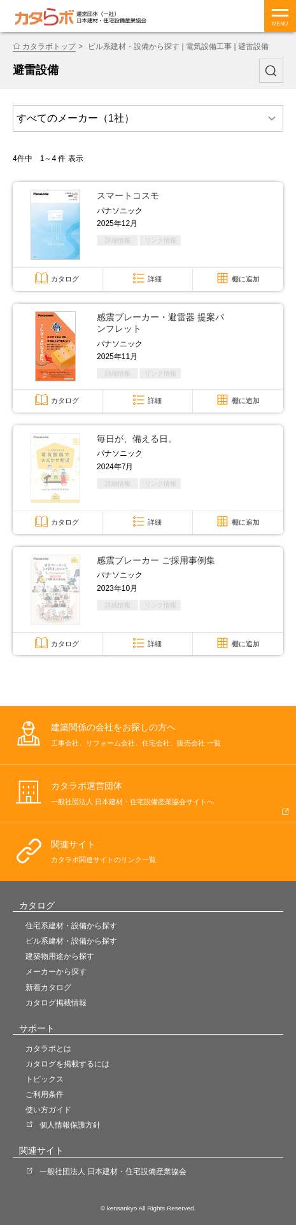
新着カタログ (48, 987)
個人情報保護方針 (70, 1125)
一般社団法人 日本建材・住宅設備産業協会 (113, 1171)
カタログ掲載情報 (56, 1002)
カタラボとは (48, 1048)
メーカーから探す (56, 971)
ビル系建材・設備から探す (71, 941)
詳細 (155, 279)
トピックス (44, 1079)
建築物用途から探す (59, 956)
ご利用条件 (44, 1094)
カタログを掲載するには (67, 1063)
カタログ (65, 279)
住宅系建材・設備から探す (71, 925)
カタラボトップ (49, 46)
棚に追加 (246, 279)
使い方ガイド (48, 1109)
